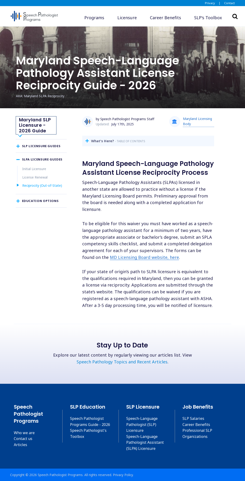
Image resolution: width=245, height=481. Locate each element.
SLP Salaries (193, 418)
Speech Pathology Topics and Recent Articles (122, 362)
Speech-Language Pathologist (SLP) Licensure (142, 424)
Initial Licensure (34, 179)
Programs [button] (94, 17)
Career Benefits (196, 424)
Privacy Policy (123, 475)
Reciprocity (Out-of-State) (42, 196)
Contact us (23, 438)
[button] (208, 17)
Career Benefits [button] (165, 17)
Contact (229, 3)
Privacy (210, 3)
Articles (20, 444)
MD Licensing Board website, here (144, 257)
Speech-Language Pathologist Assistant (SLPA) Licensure (145, 442)
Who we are (24, 432)
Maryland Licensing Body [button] (197, 121)
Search (235, 16)
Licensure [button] (127, 17)
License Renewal (35, 188)
